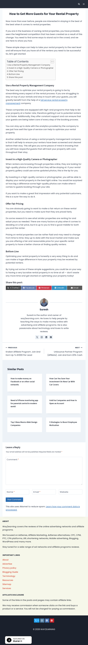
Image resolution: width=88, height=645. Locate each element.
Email (36, 492)
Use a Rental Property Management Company (29, 65)
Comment (13, 459)
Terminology (8, 576)
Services (6, 588)
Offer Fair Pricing (16, 71)
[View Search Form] (79, 4)
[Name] (17, 491)
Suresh (44, 309)
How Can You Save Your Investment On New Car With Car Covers (62, 381)
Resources (7, 580)
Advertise (7, 563)
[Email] (44, 491)
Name (11, 492)
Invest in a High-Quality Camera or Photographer (31, 68)
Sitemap (6, 584)
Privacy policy (9, 567)
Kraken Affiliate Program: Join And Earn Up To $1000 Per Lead (24, 351)
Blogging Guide (10, 572)
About (5, 559)
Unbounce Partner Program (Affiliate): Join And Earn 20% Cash (64, 351)
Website (64, 492)
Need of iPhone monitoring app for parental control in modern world (24, 403)
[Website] (70, 491)
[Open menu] (84, 4)
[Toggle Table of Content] (51, 61)
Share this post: (16, 77)
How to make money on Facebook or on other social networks (23, 381)
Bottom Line (14, 74)
